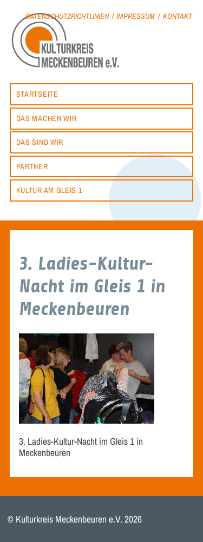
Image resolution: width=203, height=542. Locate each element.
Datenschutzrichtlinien (67, 16)
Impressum (135, 16)
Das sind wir (39, 142)
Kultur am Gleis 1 (49, 190)
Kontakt (177, 16)
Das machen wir (46, 118)
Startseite (37, 94)
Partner (32, 166)
